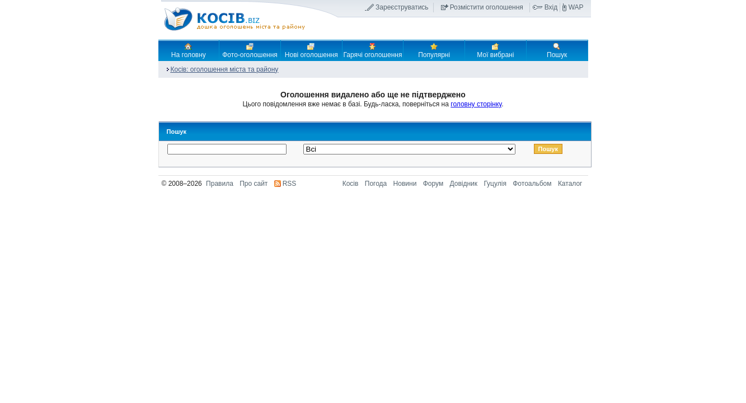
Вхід (551, 7)
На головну (188, 50)
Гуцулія (495, 184)
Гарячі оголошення (373, 50)
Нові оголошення (311, 50)
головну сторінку (476, 104)
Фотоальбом (532, 184)
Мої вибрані (495, 50)
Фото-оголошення (250, 50)
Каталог (570, 184)
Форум (433, 184)
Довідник (464, 184)
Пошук (557, 50)
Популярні (434, 50)
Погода (376, 184)
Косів (350, 184)
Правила (219, 184)
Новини (405, 184)
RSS (290, 184)
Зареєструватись (402, 7)
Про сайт (254, 184)
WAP (576, 7)
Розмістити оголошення (486, 7)
